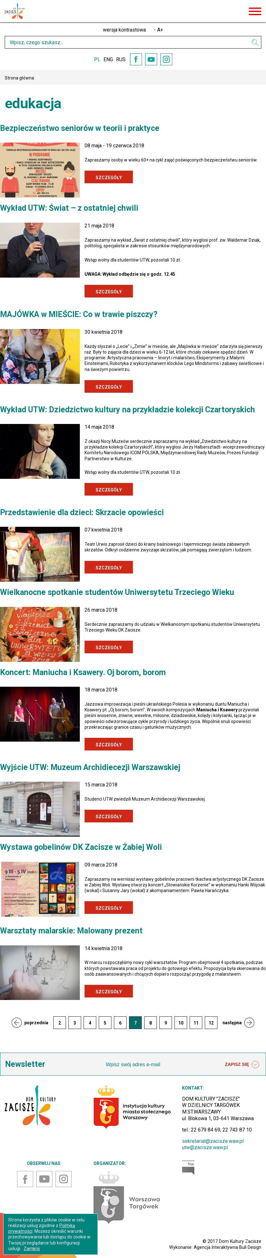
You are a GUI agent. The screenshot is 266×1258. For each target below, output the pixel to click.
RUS (121, 59)
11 (195, 1023)
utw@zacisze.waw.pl (205, 1147)
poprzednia (36, 1022)
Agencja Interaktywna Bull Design (227, 1247)
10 (180, 1023)
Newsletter (25, 1064)
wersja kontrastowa (124, 30)
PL (97, 59)
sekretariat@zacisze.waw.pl (213, 1141)
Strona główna (19, 77)
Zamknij (32, 1248)
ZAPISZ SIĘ (242, 1064)
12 (211, 1023)
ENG (108, 59)
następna (232, 1022)
